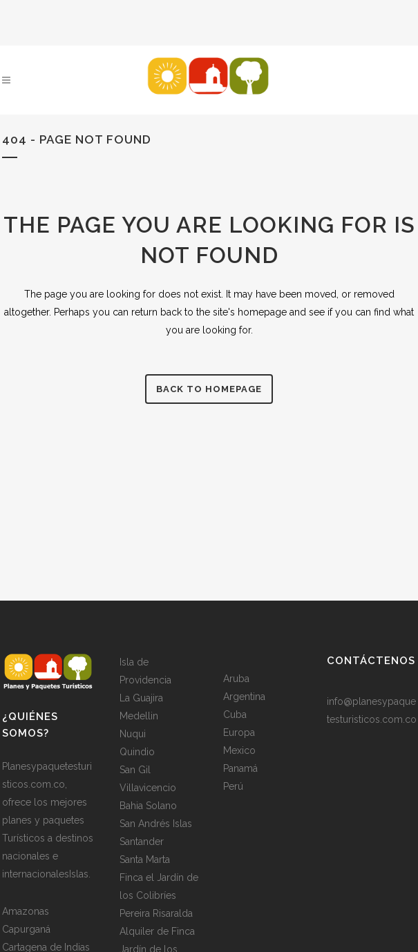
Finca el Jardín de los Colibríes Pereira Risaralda (159, 895)
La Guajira (141, 697)
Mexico (239, 750)
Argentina (244, 696)
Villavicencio (148, 787)
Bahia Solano (148, 805)
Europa (239, 732)
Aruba (236, 678)
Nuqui (133, 733)
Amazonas (25, 911)
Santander (142, 841)
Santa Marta (145, 859)
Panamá (240, 768)
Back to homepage (209, 389)
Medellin (139, 715)
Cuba (235, 714)
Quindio (137, 751)
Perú (233, 786)
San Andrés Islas (156, 823)
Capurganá (26, 929)
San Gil (135, 769)
